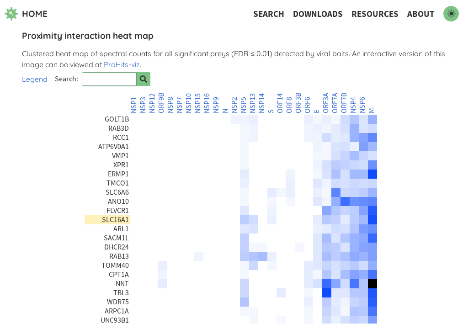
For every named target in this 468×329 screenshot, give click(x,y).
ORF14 (280, 103)
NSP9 (216, 105)
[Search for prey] (143, 79)
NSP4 (353, 105)
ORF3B (298, 103)
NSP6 (362, 105)
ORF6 (307, 105)
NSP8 (170, 105)
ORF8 (289, 105)
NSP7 (179, 105)
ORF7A (335, 103)
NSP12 (152, 103)
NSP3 (143, 105)
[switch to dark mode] (451, 13)
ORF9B (161, 103)
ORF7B (344, 103)
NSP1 (133, 105)
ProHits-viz (122, 64)
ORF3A (325, 103)
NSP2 (234, 105)
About (421, 14)
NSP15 (197, 103)
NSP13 (252, 103)
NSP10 (188, 103)
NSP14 (261, 103)
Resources (375, 14)
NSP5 (243, 105)
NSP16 (207, 103)
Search (268, 14)
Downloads (318, 14)
